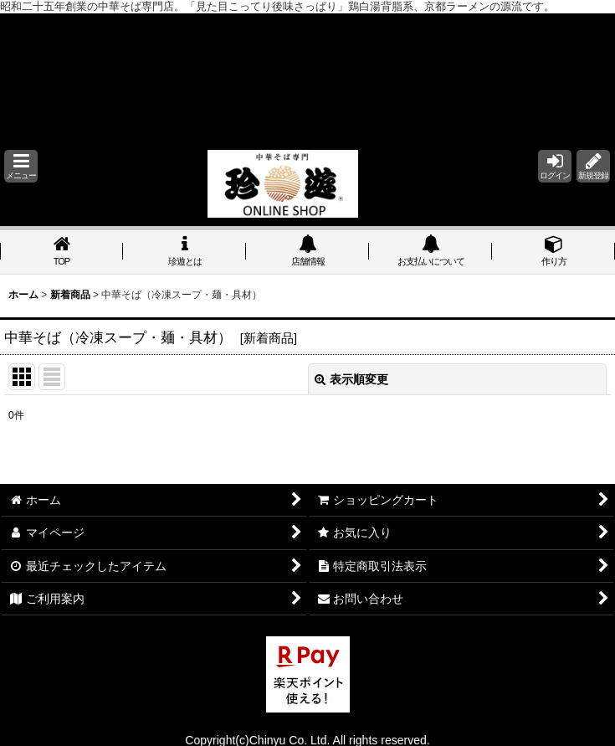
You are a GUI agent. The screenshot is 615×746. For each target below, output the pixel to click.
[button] (21, 166)
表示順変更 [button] (351, 379)
